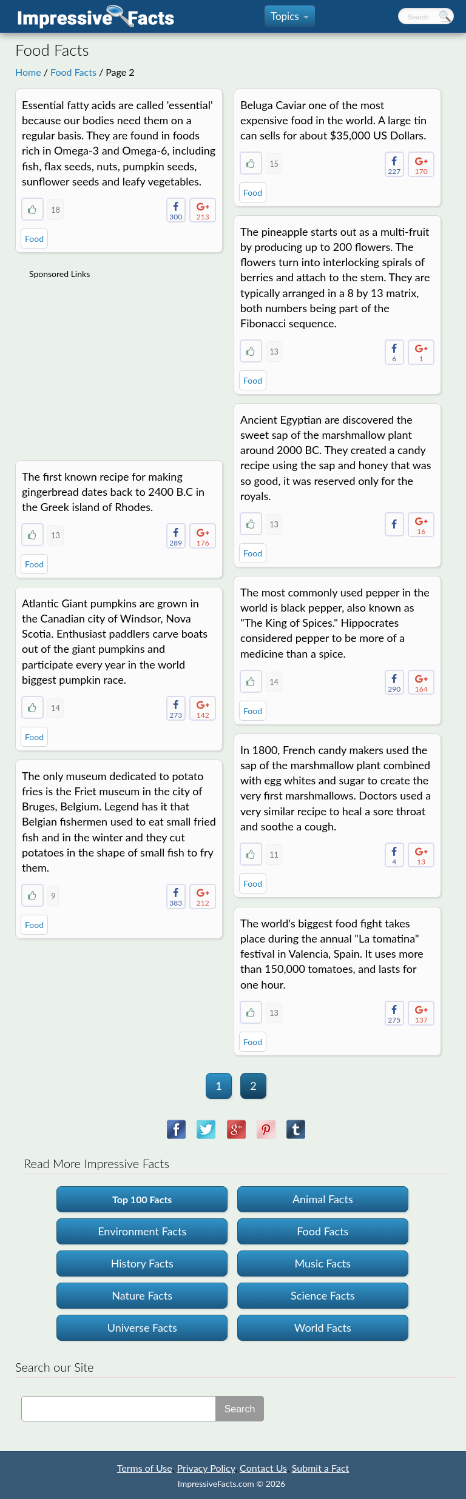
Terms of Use (144, 1468)
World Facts (322, 1327)
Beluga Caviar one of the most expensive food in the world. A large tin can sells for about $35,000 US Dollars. (333, 120)
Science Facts (322, 1295)
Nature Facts (142, 1295)
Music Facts (323, 1263)
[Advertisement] (120, 362)
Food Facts (73, 72)
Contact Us (263, 1468)
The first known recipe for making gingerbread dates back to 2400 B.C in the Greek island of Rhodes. (113, 491)
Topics (290, 18)
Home (28, 72)
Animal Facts (322, 1199)
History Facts (142, 1263)
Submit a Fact (321, 1468)
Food (34, 238)
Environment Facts (142, 1231)
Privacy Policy (206, 1468)
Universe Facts (142, 1327)
